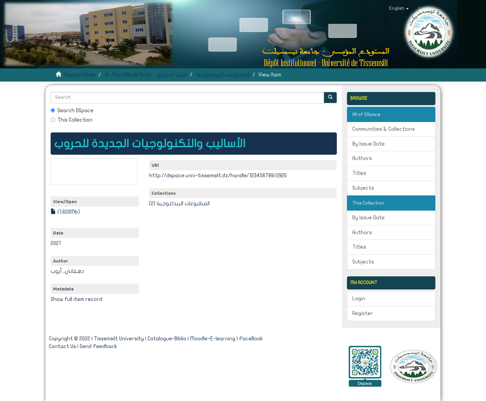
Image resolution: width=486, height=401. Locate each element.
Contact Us (62, 346)
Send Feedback (98, 346)
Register (362, 313)
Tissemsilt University (119, 338)
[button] (399, 8)
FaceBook (251, 338)
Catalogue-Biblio (166, 338)
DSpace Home (80, 75)
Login (358, 298)
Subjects (363, 188)
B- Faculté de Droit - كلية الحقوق (146, 75)
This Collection (71, 120)
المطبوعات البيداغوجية (223, 75)
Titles (359, 173)
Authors (362, 158)
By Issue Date (368, 144)
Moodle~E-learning (212, 338)
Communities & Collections (383, 129)
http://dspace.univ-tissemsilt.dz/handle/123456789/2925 (218, 175)
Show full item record (76, 299)
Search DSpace (72, 110)
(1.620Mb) (65, 212)
